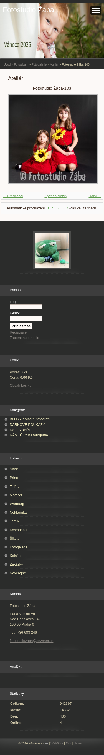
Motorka (16, 495)
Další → (94, 196)
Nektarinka (18, 512)
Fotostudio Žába (28, 10)
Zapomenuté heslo (24, 338)
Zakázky (16, 564)
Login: (14, 302)
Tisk (68, 743)
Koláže (15, 556)
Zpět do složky (55, 196)
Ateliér (54, 64)
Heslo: (15, 313)
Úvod (7, 64)
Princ (14, 478)
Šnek (14, 469)
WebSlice (57, 743)
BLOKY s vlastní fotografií (30, 419)
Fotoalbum (21, 64)
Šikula (14, 538)
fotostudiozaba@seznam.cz (31, 641)
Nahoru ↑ (79, 743)
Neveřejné (18, 573)
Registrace (18, 332)
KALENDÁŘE (20, 430)
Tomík (14, 521)
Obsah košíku (20, 385)
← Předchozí (13, 196)
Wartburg (17, 504)
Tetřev (14, 486)
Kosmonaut (19, 530)
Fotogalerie (39, 64)
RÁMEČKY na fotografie (29, 435)
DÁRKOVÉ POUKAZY (27, 424)
